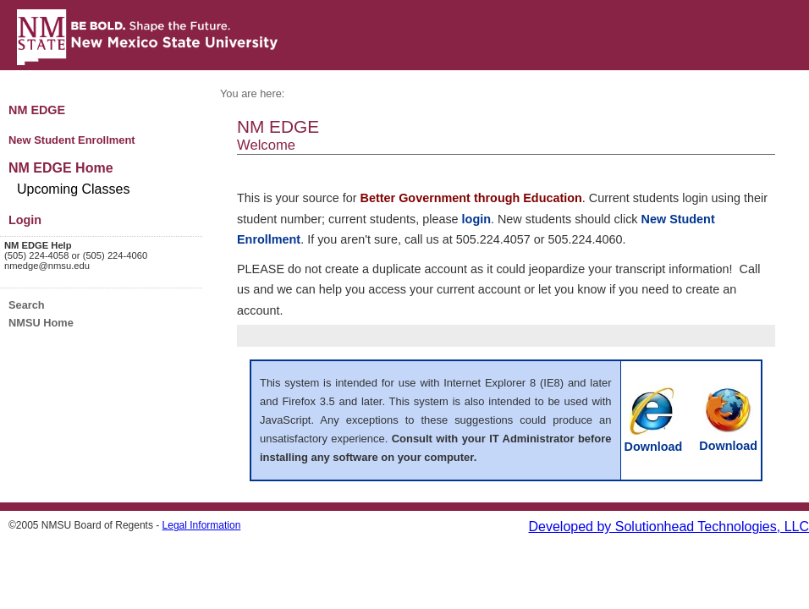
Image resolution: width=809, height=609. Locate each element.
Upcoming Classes (73, 189)
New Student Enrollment (71, 140)
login (476, 219)
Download (654, 439)
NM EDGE (36, 110)
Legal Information (201, 525)
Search (26, 305)
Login (24, 220)
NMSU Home (41, 322)
